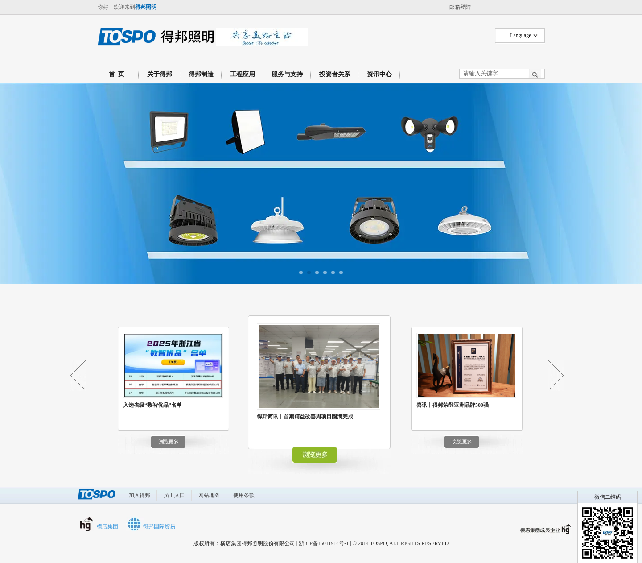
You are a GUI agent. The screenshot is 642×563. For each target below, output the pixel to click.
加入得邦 (139, 495)
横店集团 (107, 526)
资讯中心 (379, 74)
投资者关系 (334, 74)
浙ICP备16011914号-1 (324, 543)
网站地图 (209, 495)
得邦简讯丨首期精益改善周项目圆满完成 (305, 417)
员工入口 (174, 495)
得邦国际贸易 (159, 526)
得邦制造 (201, 74)
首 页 (115, 74)
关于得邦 (159, 74)
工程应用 (242, 74)
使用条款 (244, 495)
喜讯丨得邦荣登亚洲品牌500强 (452, 405)
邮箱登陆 (460, 7)
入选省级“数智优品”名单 (152, 405)
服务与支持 (287, 74)
